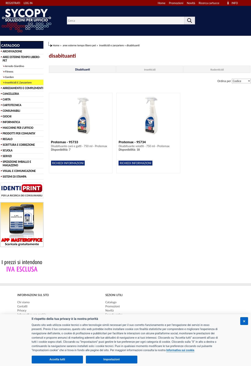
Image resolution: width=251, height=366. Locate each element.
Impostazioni (111, 359)
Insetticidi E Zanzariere (18, 82)
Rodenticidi (217, 69)
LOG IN (28, 3)
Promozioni (176, 3)
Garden (9, 77)
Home (161, 3)
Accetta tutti (57, 359)
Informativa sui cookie (180, 350)
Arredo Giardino (14, 66)
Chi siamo (23, 302)
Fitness (9, 71)
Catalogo (111, 302)
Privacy (21, 310)
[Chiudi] (244, 321)
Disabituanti (82, 69)
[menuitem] (211, 3)
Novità (191, 3)
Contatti (22, 306)
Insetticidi (150, 69)
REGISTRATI (13, 3)
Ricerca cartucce (209, 3)
